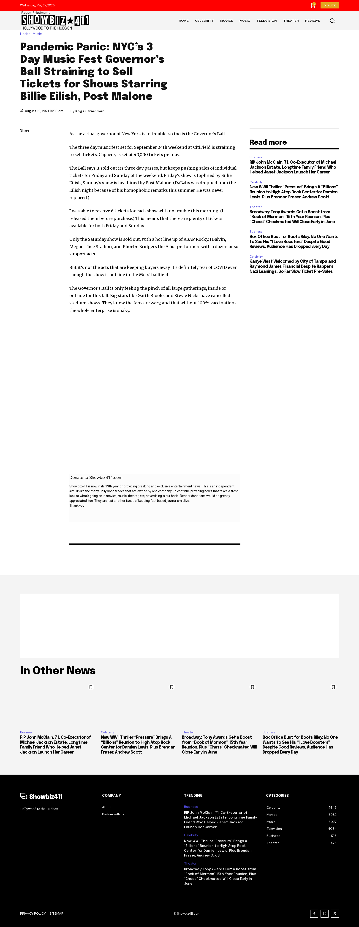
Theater (256, 207)
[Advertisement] (179, 626)
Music (38, 34)
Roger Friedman (90, 111)
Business (256, 157)
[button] (332, 20)
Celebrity (256, 182)
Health (26, 34)
